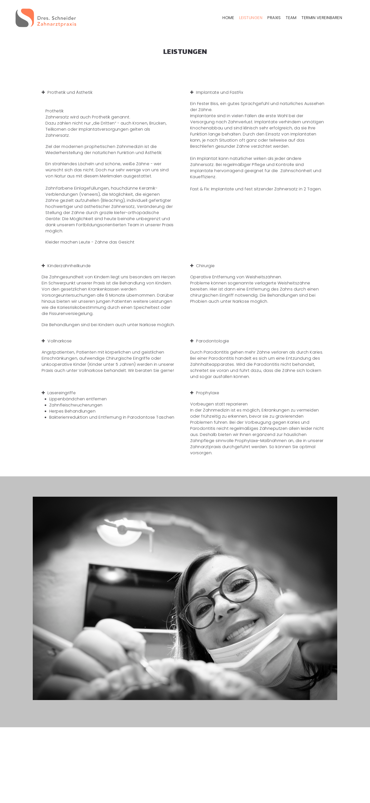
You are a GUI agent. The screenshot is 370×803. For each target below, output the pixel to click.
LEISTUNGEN (250, 18)
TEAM (291, 18)
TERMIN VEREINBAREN (321, 18)
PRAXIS (274, 18)
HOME (228, 18)
